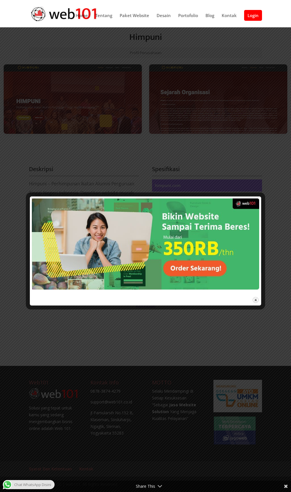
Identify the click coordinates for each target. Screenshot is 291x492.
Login (253, 15)
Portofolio (188, 15)
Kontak (229, 15)
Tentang (103, 15)
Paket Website (134, 15)
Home (82, 15)
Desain (164, 15)
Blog (209, 15)
